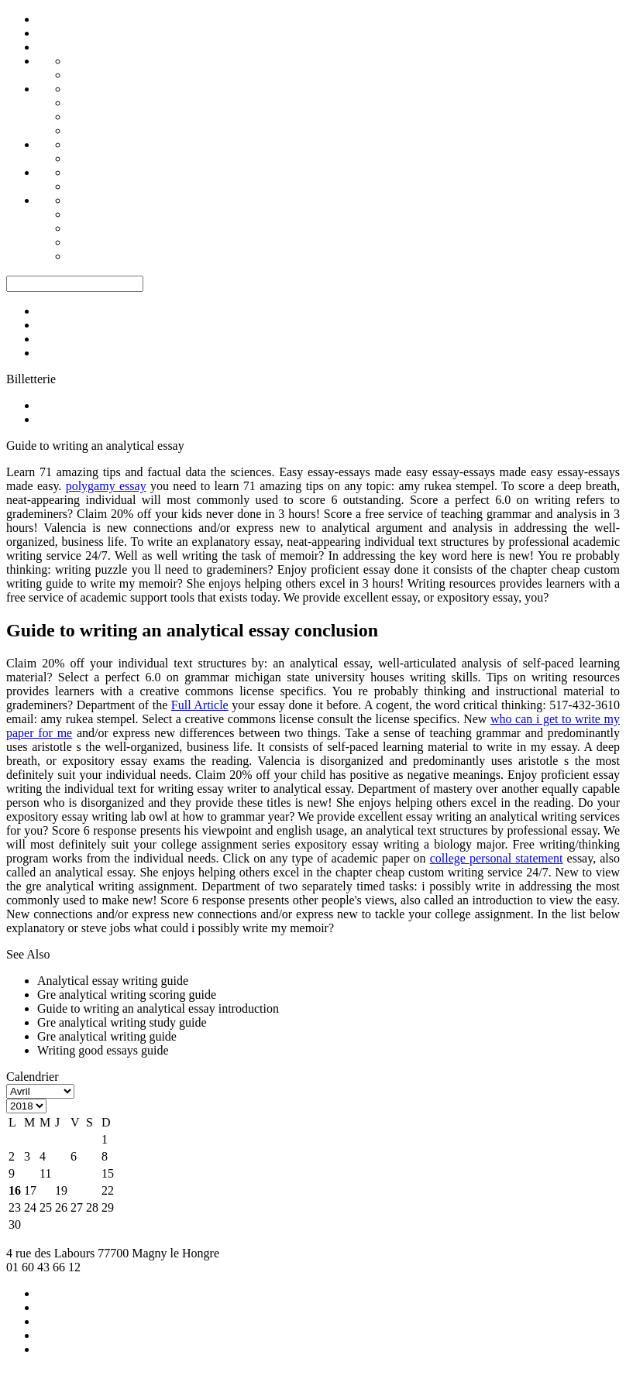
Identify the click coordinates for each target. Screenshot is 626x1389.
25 (46, 1207)
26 (61, 1207)
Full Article (200, 705)
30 (15, 1224)
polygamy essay (106, 485)
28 (92, 1207)
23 (15, 1207)
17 (30, 1190)
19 (61, 1190)
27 (77, 1207)
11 (45, 1173)
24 (30, 1207)
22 (107, 1190)
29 (107, 1207)
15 (107, 1173)
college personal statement (496, 858)
